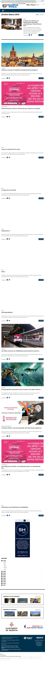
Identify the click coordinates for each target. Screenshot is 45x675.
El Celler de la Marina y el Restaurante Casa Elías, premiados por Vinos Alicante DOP (32, 23)
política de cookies (22, 3)
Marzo (5, 565)
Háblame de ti (5, 231)
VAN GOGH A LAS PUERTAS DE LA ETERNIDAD (14, 507)
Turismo (3, 68)
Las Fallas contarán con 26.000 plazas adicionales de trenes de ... (20, 351)
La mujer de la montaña (8, 190)
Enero (5, 569)
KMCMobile (39, 645)
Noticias (3, 349)
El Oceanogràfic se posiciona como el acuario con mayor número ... (21, 389)
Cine (2, 147)
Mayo (5, 562)
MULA (3, 271)
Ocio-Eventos (4, 106)
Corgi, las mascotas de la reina (10, 149)
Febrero (5, 567)
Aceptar (42, 0)
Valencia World (39, 643)
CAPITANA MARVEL (7, 312)
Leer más (41, 35)
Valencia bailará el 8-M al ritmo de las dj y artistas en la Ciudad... (21, 108)
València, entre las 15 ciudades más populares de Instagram (19, 70)
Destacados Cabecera (6, 426)
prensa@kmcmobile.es (39, 640)
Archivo (4, 558)
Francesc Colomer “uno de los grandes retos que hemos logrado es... (21, 428)
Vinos (24, 19)
